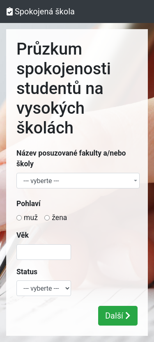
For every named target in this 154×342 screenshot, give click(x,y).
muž (31, 217)
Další (118, 316)
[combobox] (78, 180)
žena (59, 217)
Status (26, 272)
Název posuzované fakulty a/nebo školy (71, 158)
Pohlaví (28, 204)
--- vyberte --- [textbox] (41, 181)
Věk (22, 235)
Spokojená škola (41, 11)
